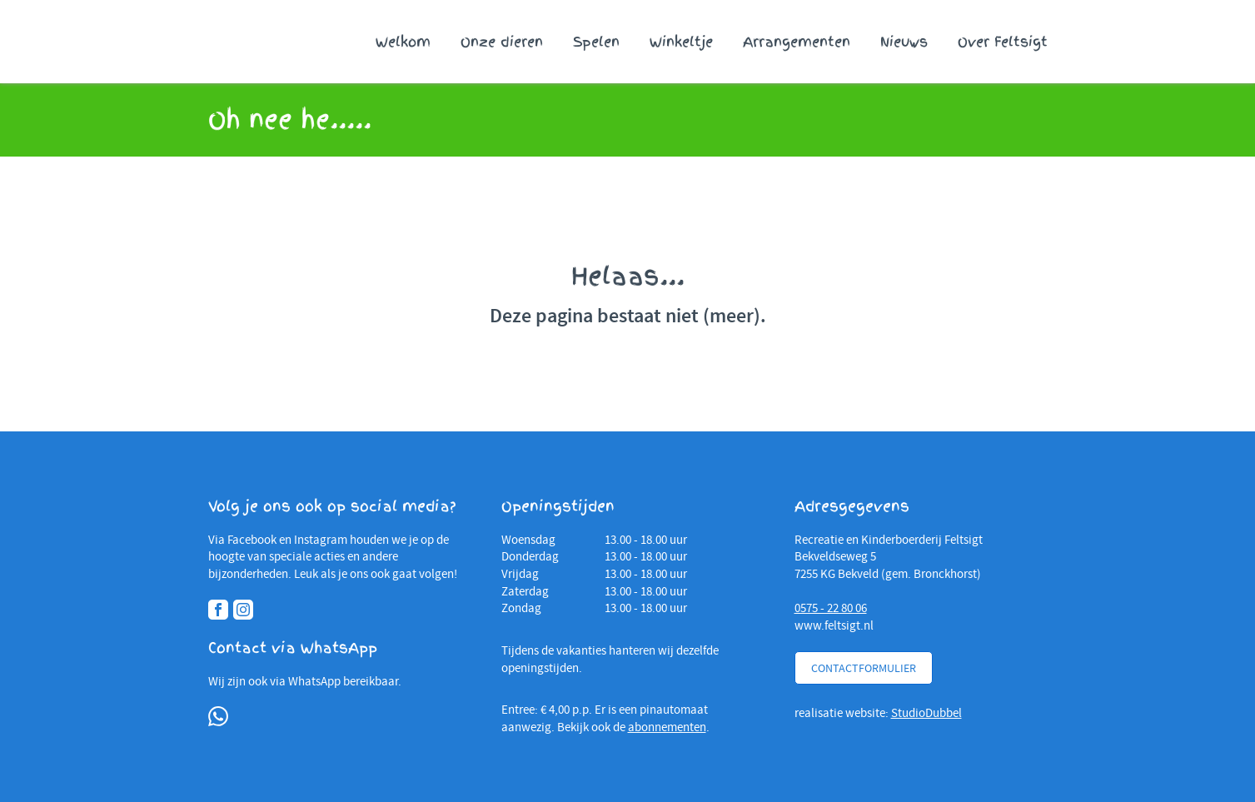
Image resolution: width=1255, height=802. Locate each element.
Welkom (403, 42)
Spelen (596, 42)
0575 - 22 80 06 (830, 608)
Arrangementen (796, 42)
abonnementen (667, 727)
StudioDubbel (926, 713)
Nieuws (904, 42)
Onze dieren (502, 42)
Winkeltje (681, 42)
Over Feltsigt (1003, 42)
